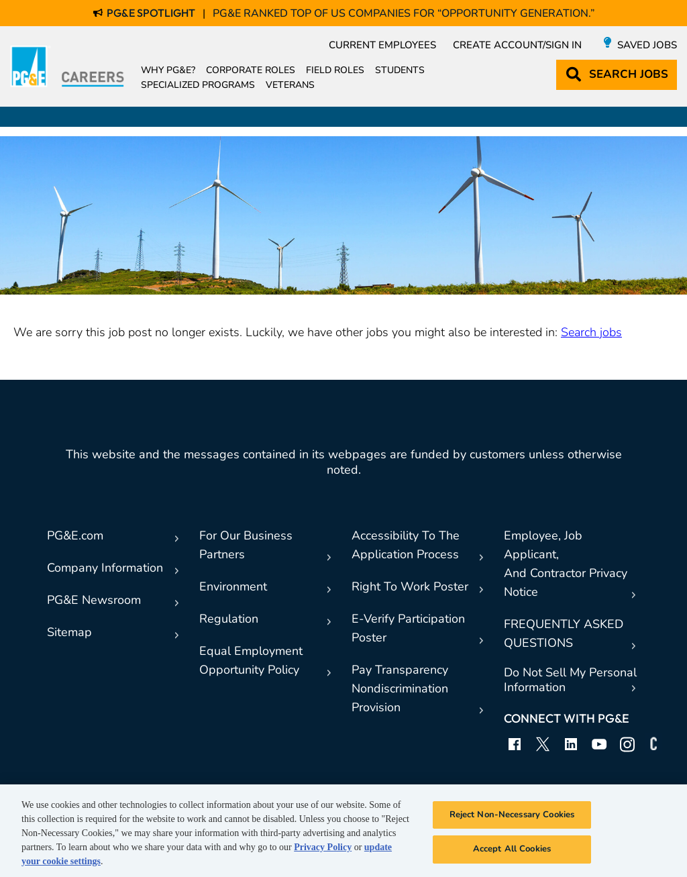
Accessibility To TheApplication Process (406, 544)
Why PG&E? (168, 70)
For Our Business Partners (246, 544)
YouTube (599, 744)
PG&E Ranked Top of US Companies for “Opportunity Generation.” (403, 13)
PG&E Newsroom (94, 600)
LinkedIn (571, 744)
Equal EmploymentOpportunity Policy (251, 660)
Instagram (627, 744)
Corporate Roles (250, 70)
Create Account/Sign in (517, 45)
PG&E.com (75, 535)
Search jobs (591, 332)
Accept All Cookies (512, 849)
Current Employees (382, 45)
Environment (233, 586)
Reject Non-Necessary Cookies (512, 815)
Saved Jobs (647, 45)
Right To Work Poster (410, 586)
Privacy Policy (323, 847)
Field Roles (335, 70)
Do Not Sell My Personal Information (570, 680)
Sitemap (69, 632)
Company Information (105, 568)
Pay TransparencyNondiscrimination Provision (400, 688)
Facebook (514, 744)
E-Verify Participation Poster (408, 628)
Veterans (290, 85)
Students (400, 70)
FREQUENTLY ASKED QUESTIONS (563, 633)
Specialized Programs (198, 85)
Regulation (228, 619)
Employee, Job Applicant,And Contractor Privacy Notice (565, 563)
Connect (655, 744)
